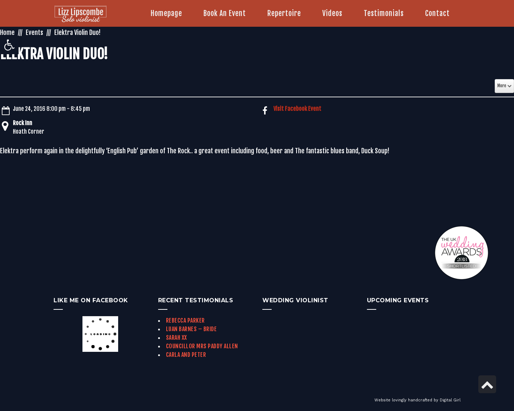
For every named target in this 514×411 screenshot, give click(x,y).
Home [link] (7, 32)
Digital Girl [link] (450, 400)
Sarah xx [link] (176, 337)
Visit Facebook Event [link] (297, 108)
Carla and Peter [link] (186, 354)
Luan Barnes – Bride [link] (191, 329)
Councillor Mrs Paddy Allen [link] (202, 346)
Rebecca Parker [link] (185, 320)
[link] (9, 45)
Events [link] (34, 32)
